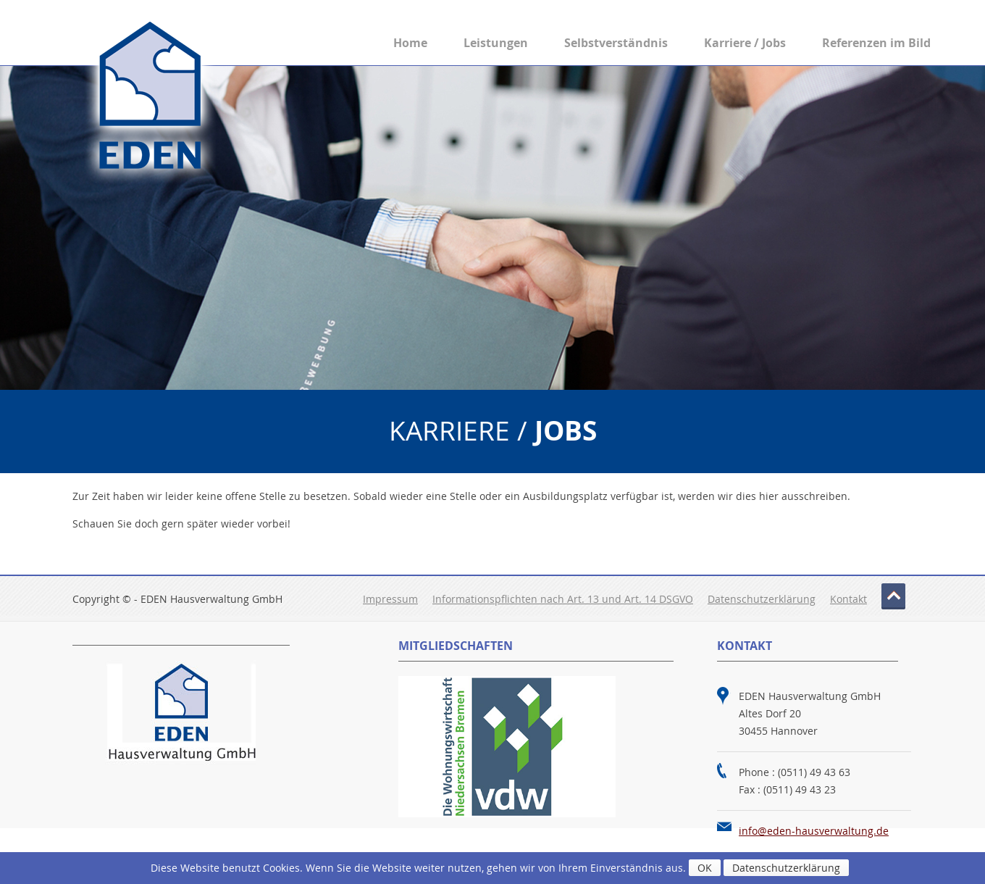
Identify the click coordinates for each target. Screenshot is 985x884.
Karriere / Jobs (745, 43)
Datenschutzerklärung (762, 599)
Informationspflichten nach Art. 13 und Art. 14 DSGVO (562, 599)
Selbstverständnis (616, 43)
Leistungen (496, 43)
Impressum (390, 599)
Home (410, 43)
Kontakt (848, 599)
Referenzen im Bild (876, 43)
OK (704, 868)
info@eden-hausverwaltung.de (814, 831)
